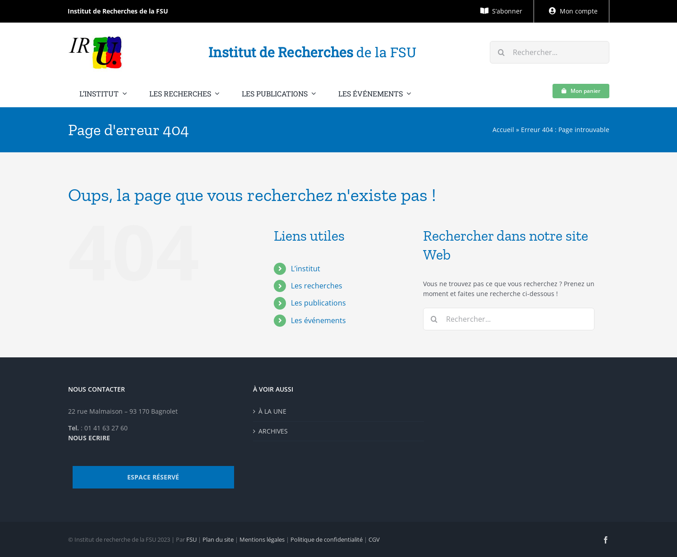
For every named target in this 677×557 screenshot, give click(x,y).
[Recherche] (501, 52)
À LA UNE (272, 411)
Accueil (503, 129)
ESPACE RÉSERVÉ (153, 477)
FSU (191, 539)
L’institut (305, 269)
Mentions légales (262, 539)
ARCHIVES (273, 431)
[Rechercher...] (549, 52)
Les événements (318, 320)
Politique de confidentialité (326, 539)
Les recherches (316, 286)
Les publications (318, 303)
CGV (374, 539)
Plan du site (218, 539)
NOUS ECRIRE (89, 438)
